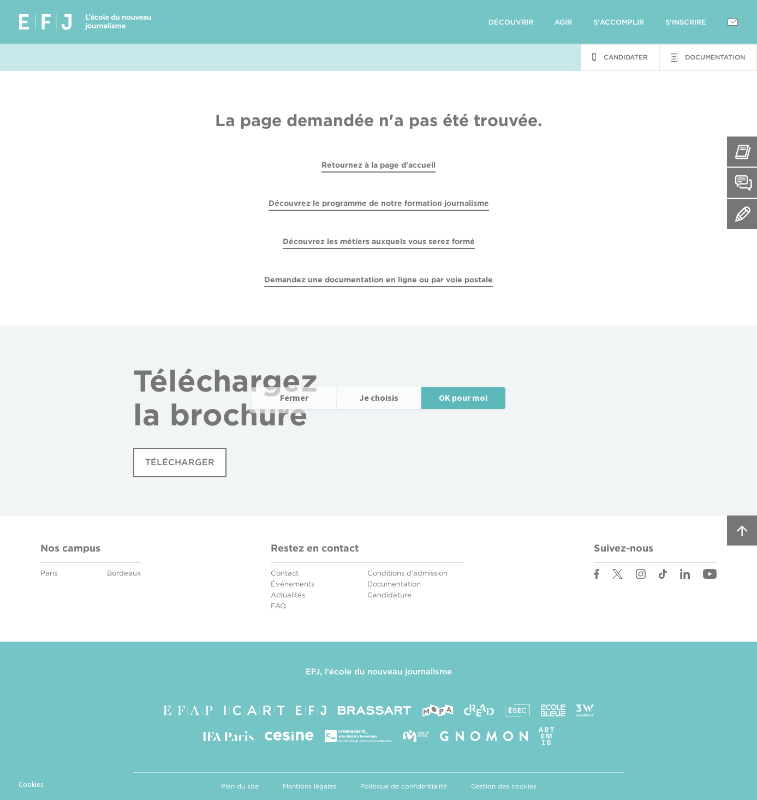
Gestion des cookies (504, 786)
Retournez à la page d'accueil (378, 165)
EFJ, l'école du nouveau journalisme (379, 672)
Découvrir (510, 22)
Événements (292, 584)
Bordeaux (124, 573)
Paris (48, 573)
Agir (563, 22)
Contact (285, 573)
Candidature (389, 595)
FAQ (278, 606)
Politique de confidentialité (403, 786)
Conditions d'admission (407, 573)
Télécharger (179, 462)
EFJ (85, 22)
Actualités (288, 595)
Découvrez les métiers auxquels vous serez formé (379, 241)
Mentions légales (309, 786)
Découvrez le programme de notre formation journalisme (379, 203)
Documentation (394, 584)
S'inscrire (685, 22)
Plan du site (240, 786)
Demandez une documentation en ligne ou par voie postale (378, 279)
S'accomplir (618, 22)
